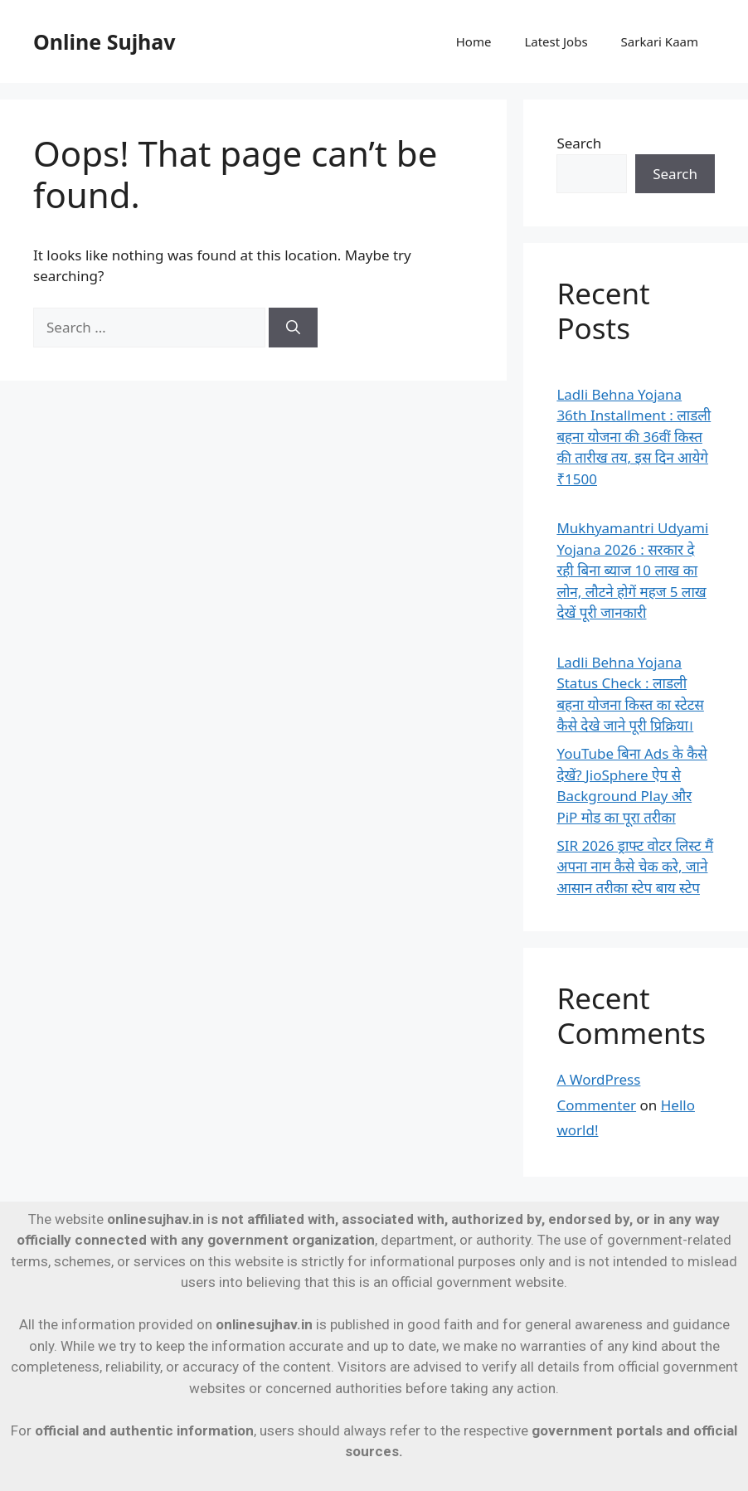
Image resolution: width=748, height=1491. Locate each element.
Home (474, 41)
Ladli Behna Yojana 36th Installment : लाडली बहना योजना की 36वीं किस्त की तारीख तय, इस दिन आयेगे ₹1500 (633, 436)
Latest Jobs (555, 41)
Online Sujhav (104, 41)
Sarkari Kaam (659, 41)
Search (578, 143)
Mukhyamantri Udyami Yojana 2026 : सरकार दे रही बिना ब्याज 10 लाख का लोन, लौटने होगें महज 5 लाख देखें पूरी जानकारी (632, 570)
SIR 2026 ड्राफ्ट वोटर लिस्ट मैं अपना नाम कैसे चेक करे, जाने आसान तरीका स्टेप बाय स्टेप (634, 866)
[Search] (293, 327)
